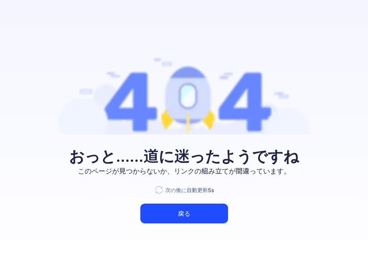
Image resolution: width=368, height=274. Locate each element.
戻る (184, 213)
